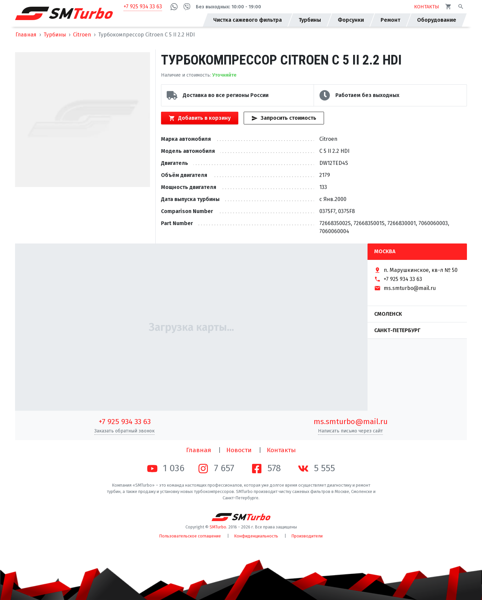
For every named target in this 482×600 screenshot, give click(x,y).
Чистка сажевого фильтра (247, 20)
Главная (25, 34)
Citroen (82, 34)
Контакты (281, 450)
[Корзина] (448, 6)
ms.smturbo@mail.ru (351, 421)
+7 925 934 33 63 (143, 6)
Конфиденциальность (256, 535)
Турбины (55, 34)
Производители (307, 535)
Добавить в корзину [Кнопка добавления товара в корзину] (199, 118)
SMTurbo (218, 526)
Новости (239, 450)
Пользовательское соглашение (190, 535)
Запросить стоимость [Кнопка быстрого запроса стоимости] (283, 118)
